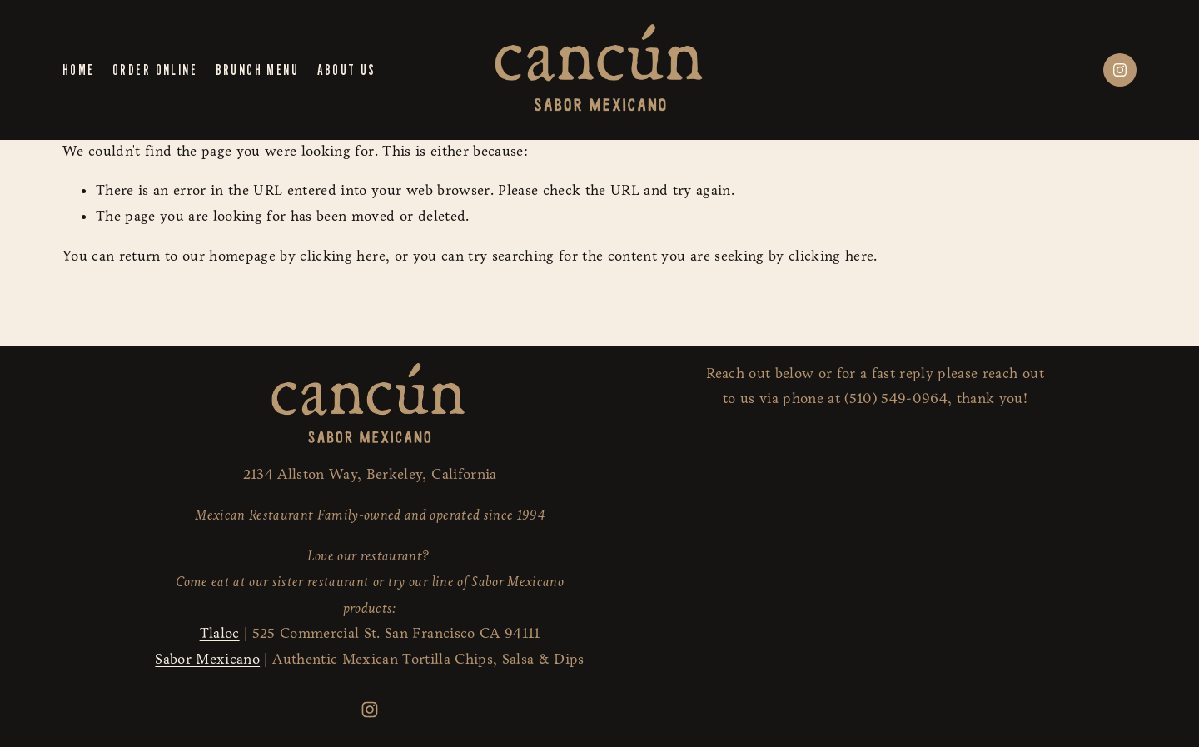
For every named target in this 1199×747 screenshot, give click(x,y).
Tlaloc (220, 633)
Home (78, 69)
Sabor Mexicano (207, 659)
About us (346, 69)
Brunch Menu (257, 69)
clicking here (342, 256)
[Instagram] (1120, 70)
